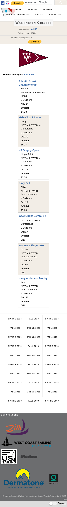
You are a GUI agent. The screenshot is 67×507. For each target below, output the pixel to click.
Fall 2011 (14, 392)
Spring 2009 (52, 401)
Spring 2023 (52, 319)
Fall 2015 (33, 364)
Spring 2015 (52, 364)
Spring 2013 (15, 383)
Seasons (47, 9)
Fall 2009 (29, 74)
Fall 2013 (51, 374)
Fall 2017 (14, 355)
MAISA (34, 29)
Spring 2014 (33, 374)
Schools (33, 9)
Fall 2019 (51, 337)
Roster (39, 15)
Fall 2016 (51, 355)
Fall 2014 (14, 374)
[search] (38, 2)
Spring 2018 (52, 346)
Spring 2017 (33, 355)
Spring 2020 (33, 337)
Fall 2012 (33, 383)
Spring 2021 (15, 337)
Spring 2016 (15, 364)
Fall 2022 (14, 328)
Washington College (18, 15)
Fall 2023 (33, 319)
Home (18, 9)
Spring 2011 (33, 392)
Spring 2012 (52, 383)
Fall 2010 (51, 392)
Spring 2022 (33, 328)
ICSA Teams (55, 15)
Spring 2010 (15, 401)
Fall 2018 (33, 346)
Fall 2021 (51, 328)
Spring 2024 (15, 319)
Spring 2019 (15, 346)
